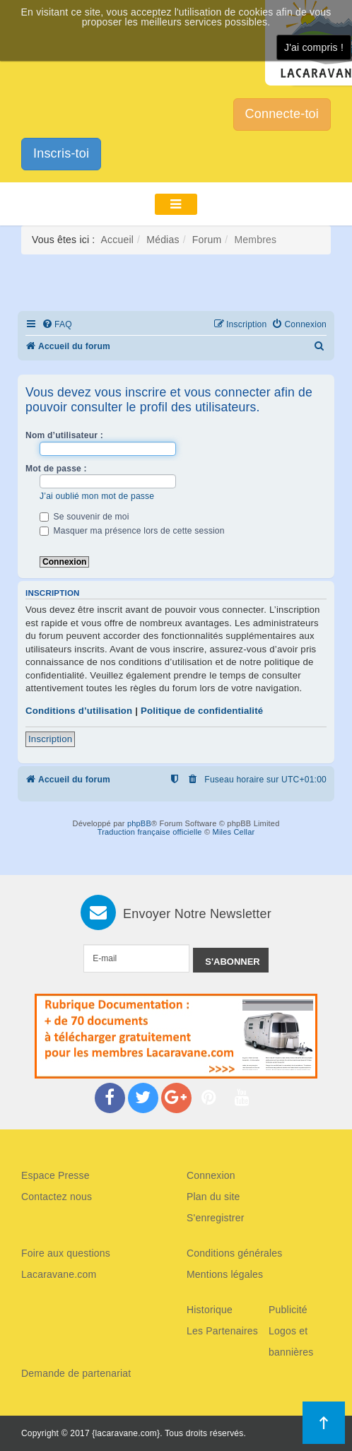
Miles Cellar (234, 832)
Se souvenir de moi (84, 517)
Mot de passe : (56, 469)
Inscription (50, 739)
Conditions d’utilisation (78, 710)
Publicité (288, 1309)
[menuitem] (57, 324)
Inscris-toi (61, 153)
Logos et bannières (291, 1341)
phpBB (139, 823)
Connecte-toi (282, 114)
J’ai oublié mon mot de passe (97, 496)
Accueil (117, 239)
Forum (206, 239)
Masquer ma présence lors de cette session (132, 531)
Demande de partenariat (76, 1373)
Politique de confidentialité (202, 710)
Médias (162, 239)
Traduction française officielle (150, 832)
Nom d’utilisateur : (64, 435)
